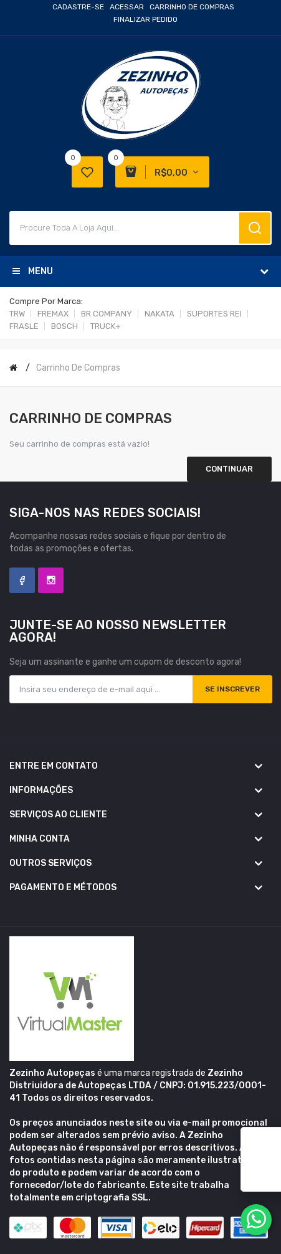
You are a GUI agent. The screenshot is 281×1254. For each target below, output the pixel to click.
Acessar (127, 6)
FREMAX (53, 313)
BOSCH (64, 326)
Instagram (51, 580)
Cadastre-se (78, 6)
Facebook (22, 580)
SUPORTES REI (214, 313)
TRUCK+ (105, 326)
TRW (17, 313)
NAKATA (159, 313)
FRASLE (24, 326)
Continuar (229, 468)
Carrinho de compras (78, 368)
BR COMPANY (106, 313)
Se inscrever (232, 689)
